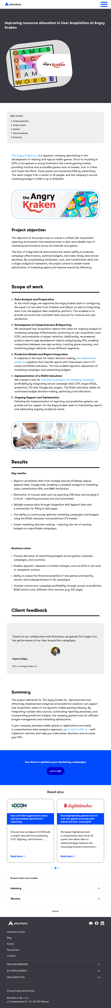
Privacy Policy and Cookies (20, 991)
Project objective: (21, 121)
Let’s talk (55, 771)
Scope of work (19, 125)
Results (16, 129)
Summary (17, 137)
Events (10, 944)
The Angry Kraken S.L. (25, 155)
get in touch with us (75, 729)
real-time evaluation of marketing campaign (67, 379)
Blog (9, 938)
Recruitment (13, 950)
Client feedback (20, 133)
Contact (11, 956)
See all (55, 911)
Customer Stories (16, 932)
